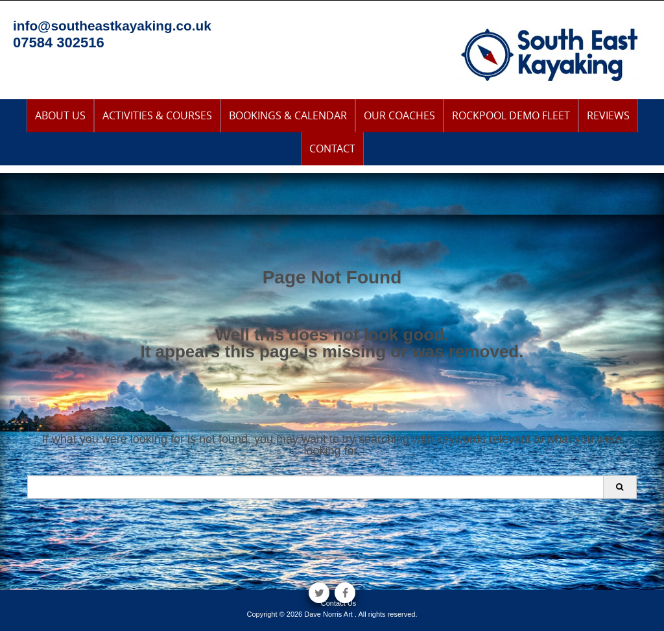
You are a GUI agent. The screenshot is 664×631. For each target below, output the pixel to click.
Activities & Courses (157, 115)
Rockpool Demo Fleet (511, 115)
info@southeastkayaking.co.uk (112, 25)
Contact (332, 148)
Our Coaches (399, 115)
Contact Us (338, 603)
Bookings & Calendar (288, 115)
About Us (60, 115)
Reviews (608, 115)
